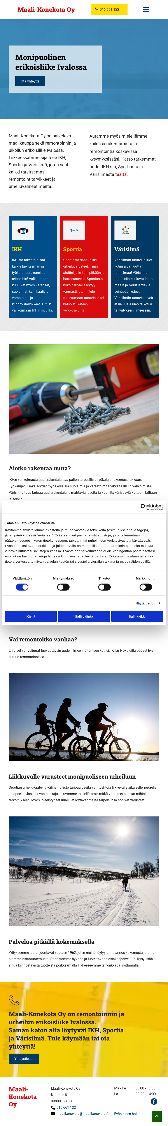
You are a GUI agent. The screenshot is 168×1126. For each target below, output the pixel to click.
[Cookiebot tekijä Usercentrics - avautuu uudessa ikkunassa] (144, 507)
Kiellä (30, 616)
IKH (17, 249)
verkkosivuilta (73, 310)
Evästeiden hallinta (129, 1114)
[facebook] (154, 1102)
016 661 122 (66, 1107)
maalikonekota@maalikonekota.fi (82, 1114)
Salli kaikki (137, 616)
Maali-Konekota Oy (46, 9)
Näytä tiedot (145, 603)
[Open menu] (145, 9)
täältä (121, 174)
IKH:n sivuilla (42, 310)
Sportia (72, 249)
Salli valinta (84, 616)
